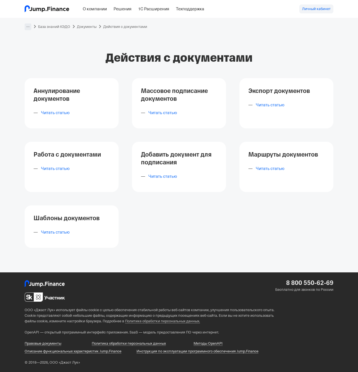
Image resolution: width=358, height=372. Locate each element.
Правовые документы (43, 343)
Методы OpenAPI (208, 343)
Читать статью (55, 113)
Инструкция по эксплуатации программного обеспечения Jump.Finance (197, 351)
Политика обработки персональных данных (129, 343)
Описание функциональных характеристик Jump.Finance (73, 351)
